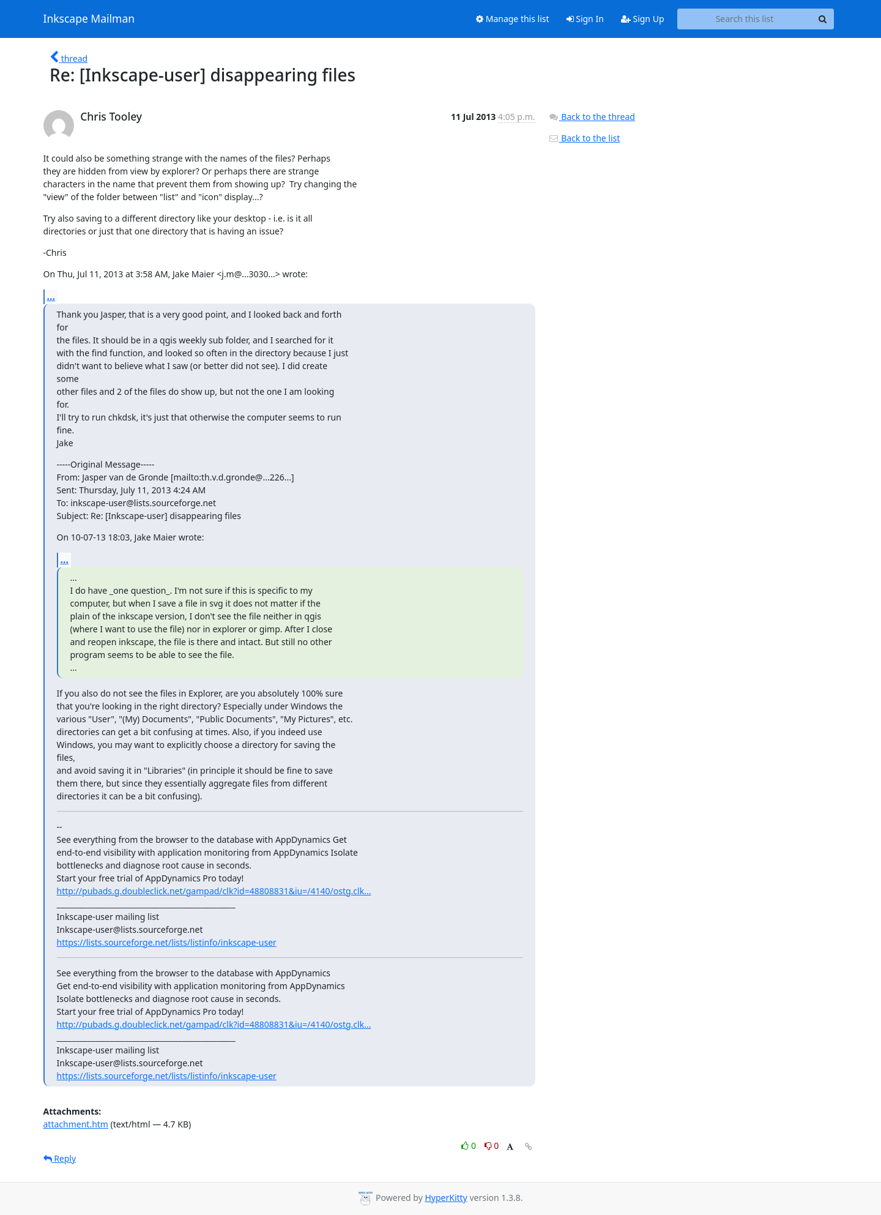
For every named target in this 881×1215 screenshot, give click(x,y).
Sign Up (642, 18)
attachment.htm (75, 1124)
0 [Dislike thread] (492, 1145)
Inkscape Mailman (89, 19)
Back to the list (584, 138)
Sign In (585, 18)
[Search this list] (744, 19)
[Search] (823, 19)
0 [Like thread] (469, 1145)
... (51, 296)
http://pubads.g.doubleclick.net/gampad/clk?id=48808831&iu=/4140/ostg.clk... (214, 891)
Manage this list (512, 18)
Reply (59, 1158)
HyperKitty (446, 1197)
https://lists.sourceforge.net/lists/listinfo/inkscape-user (167, 942)
